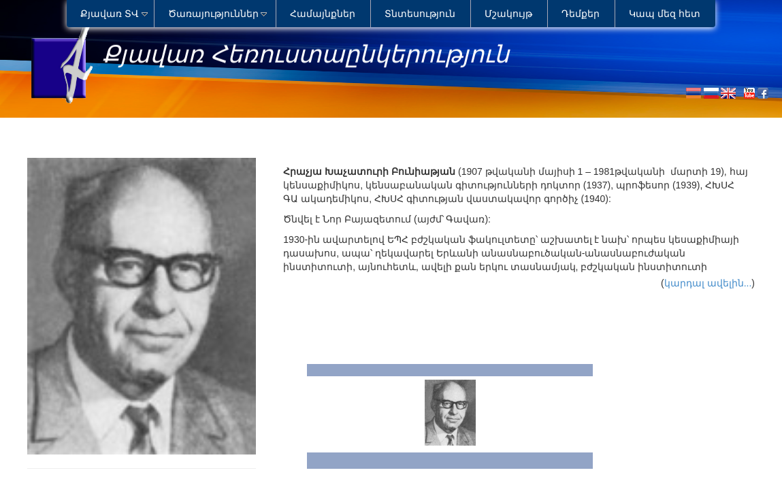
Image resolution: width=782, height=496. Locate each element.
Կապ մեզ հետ (664, 13)
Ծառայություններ (213, 13)
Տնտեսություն (420, 13)
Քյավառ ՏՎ (109, 13)
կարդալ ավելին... (708, 283)
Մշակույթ (508, 13)
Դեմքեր (580, 13)
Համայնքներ (322, 13)
